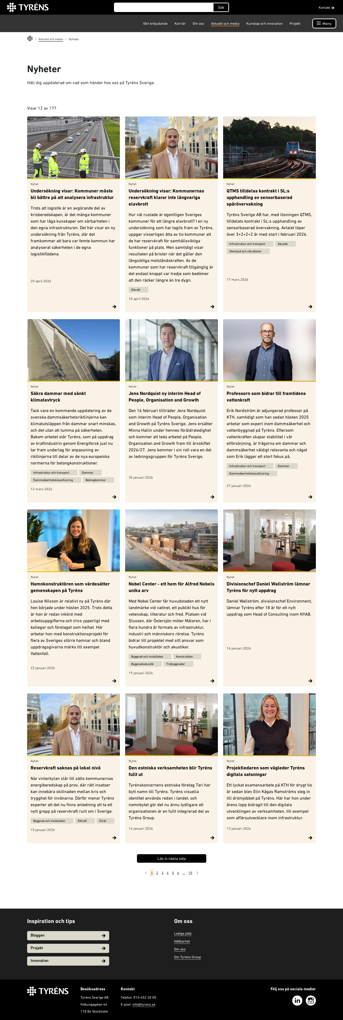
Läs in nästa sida (172, 858)
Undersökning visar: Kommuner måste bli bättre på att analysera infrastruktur (72, 194)
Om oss (198, 23)
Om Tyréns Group (187, 957)
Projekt (295, 23)
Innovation (68, 961)
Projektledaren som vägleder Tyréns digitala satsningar (266, 771)
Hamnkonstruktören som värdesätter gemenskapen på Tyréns (70, 587)
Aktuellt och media (225, 23)
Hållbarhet (182, 941)
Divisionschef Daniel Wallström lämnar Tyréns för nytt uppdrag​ (268, 587)
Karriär (180, 23)
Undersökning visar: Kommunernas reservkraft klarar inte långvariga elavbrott (166, 198)
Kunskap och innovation (264, 23)
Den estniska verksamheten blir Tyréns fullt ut (170, 771)
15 (190, 873)
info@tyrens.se (143, 1004)
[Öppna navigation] (324, 23)
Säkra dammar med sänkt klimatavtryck (58, 397)
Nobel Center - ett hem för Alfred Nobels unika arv (171, 587)
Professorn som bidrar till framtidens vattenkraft (266, 397)
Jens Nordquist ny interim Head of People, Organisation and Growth (165, 397)
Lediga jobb (183, 933)
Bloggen (68, 935)
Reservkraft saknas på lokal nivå (66, 768)
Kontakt (326, 7)
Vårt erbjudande (155, 23)
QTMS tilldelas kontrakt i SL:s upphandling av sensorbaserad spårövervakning (259, 198)
